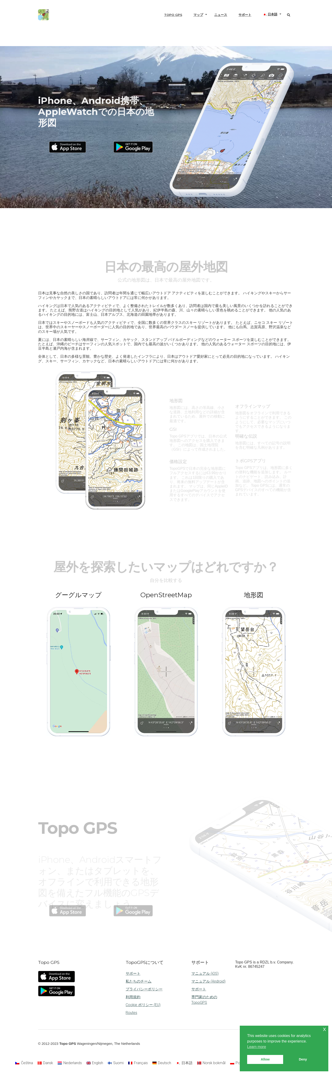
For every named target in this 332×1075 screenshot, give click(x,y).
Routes (131, 1012)
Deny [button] (303, 1059)
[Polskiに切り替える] (238, 1063)
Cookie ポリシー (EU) (143, 1005)
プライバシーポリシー (144, 989)
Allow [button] (265, 1059)
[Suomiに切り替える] (115, 1063)
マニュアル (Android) (208, 981)
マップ (198, 15)
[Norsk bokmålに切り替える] (211, 1063)
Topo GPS (173, 15)
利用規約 (133, 997)
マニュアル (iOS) (205, 973)
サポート (244, 15)
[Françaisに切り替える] (138, 1063)
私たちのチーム (138, 981)
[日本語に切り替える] (184, 1063)
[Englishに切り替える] (94, 1063)
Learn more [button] (256, 1047)
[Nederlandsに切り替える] (69, 1063)
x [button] (324, 1029)
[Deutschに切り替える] (161, 1063)
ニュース (220, 15)
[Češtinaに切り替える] (24, 1063)
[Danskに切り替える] (45, 1063)
